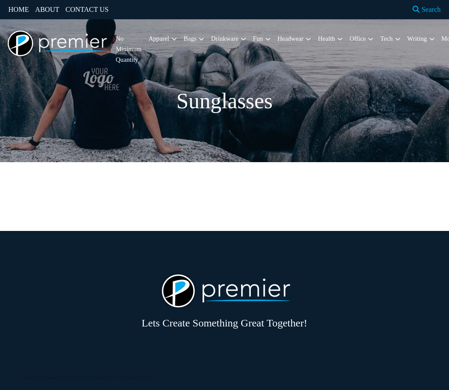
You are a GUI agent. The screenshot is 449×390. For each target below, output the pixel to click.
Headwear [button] (290, 38)
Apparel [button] (159, 38)
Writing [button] (417, 38)
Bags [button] (190, 38)
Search (427, 9)
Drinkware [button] (225, 38)
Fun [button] (258, 38)
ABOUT (47, 9)
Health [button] (326, 38)
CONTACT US (86, 9)
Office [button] (357, 38)
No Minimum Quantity (129, 49)
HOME (18, 9)
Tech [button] (386, 38)
